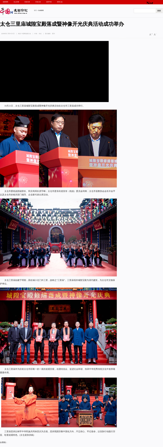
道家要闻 (5, 2)
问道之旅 (38, 2)
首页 (35, 10)
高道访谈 (27, 2)
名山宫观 (16, 2)
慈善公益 (59, 2)
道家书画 (49, 2)
